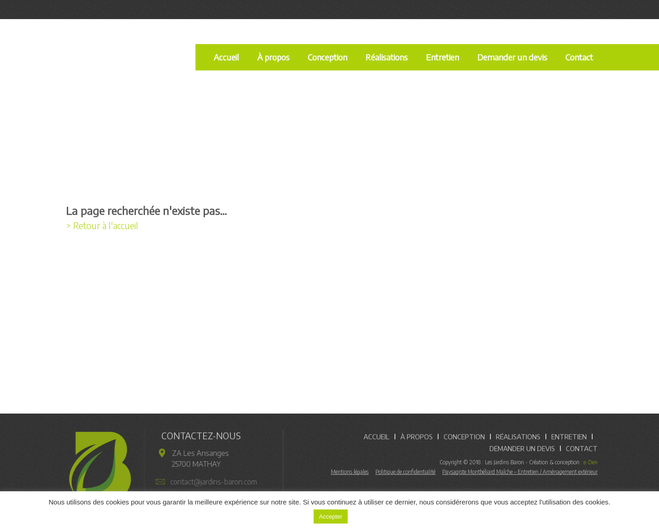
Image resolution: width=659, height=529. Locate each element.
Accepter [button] (330, 516)
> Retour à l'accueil (102, 225)
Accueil (226, 57)
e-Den (591, 463)
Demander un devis (512, 57)
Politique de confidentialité (405, 473)
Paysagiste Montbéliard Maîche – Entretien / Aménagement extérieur (520, 473)
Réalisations (386, 57)
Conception (327, 57)
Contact (579, 57)
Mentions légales (350, 473)
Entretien (442, 57)
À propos (273, 57)
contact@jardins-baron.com (211, 481)
